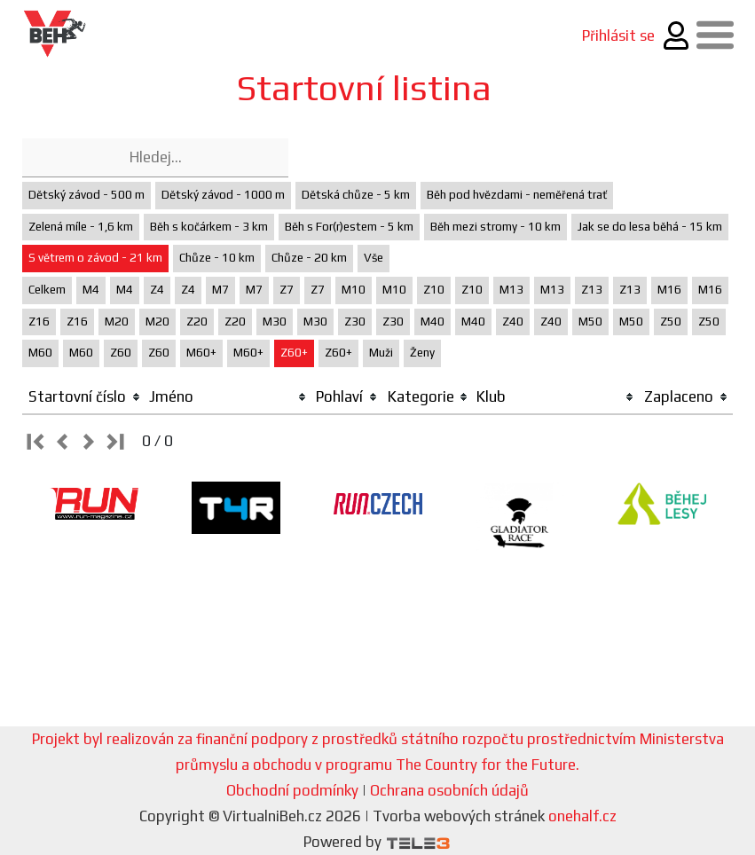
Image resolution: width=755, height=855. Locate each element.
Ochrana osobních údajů (449, 790)
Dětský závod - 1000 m (223, 194)
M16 (669, 289)
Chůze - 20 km (309, 257)
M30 (275, 321)
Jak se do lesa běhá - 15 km (650, 226)
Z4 (157, 289)
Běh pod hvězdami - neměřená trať (517, 194)
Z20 (197, 321)
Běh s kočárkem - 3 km (209, 226)
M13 (511, 289)
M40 (432, 321)
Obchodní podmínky (292, 790)
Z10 (433, 289)
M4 (91, 289)
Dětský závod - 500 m (86, 194)
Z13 (591, 289)
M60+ (201, 352)
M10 (354, 289)
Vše (373, 257)
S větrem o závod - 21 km (95, 257)
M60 (40, 352)
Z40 (512, 321)
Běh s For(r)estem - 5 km (349, 226)
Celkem (47, 289)
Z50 (670, 321)
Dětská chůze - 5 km (356, 194)
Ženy (422, 352)
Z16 (39, 321)
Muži (381, 352)
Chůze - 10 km (217, 257)
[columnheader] (83, 397)
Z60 (120, 352)
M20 (117, 321)
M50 (590, 321)
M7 (220, 289)
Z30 (355, 321)
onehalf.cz (582, 816)
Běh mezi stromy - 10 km (495, 226)
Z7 (286, 289)
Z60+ (294, 352)
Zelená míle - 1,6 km (80, 226)
